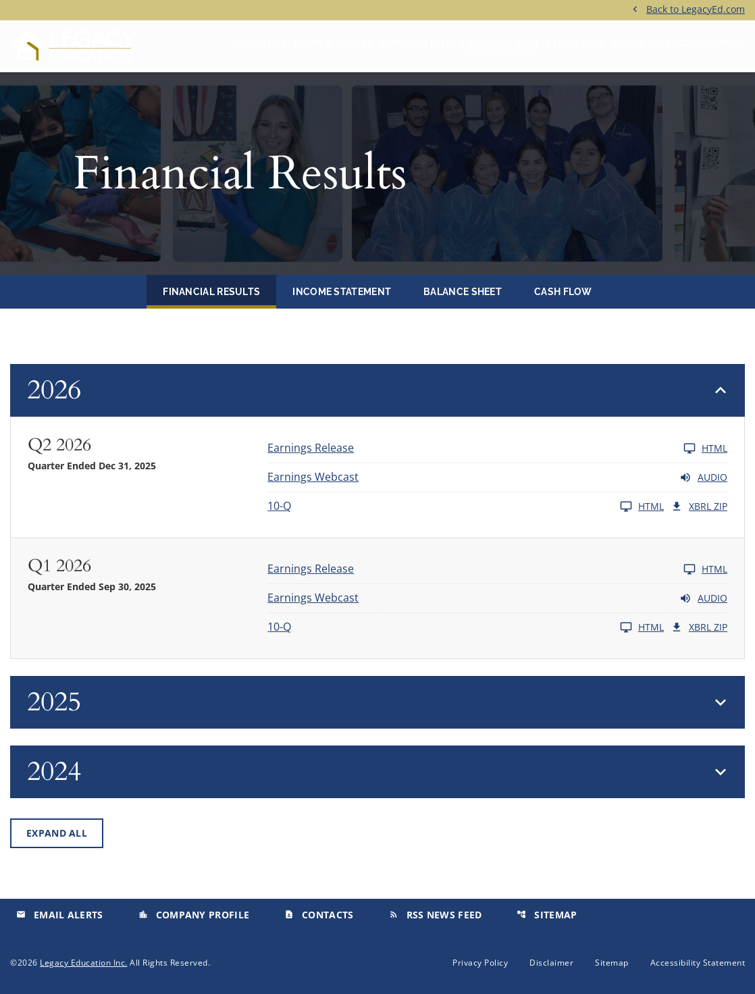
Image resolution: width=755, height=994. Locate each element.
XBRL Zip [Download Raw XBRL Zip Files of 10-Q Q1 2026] (699, 627)
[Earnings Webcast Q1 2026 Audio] (497, 598)
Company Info (417, 43)
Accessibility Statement (698, 963)
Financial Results (211, 291)
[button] (377, 390)
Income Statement (341, 291)
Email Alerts (59, 914)
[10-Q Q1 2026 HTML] (465, 627)
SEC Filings (642, 43)
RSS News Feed (435, 914)
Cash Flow (563, 291)
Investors (260, 43)
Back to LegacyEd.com (695, 8)
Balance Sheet (462, 291)
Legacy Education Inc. (84, 962)
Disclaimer (551, 963)
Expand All (56, 833)
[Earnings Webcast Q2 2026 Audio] (497, 477)
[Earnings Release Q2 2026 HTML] (497, 448)
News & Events (333, 43)
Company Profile (194, 914)
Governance (711, 43)
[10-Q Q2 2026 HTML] (465, 506)
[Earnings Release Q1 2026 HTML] (497, 569)
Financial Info (499, 43)
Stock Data (576, 43)
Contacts (318, 914)
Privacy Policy (480, 963)
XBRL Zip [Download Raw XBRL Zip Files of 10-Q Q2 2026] (699, 506)
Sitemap (547, 914)
